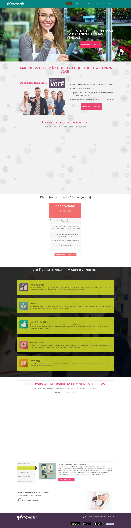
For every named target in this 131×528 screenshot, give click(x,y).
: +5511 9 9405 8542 (29, 500)
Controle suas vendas (24, 462)
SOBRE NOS (79, 4)
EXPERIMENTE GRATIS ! (90, 44)
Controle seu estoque (24, 471)
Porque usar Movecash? (25, 480)
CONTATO (100, 4)
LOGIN (110, 4)
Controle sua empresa (24, 475)
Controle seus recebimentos (26, 467)
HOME (69, 4)
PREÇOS (90, 4)
